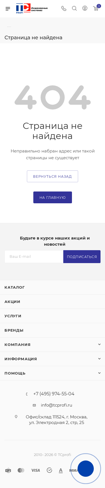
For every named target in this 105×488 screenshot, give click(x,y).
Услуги (13, 316)
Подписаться (82, 257)
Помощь (14, 373)
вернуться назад (52, 176)
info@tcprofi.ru (56, 405)
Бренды (14, 330)
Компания (17, 344)
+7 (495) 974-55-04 (53, 394)
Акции (12, 301)
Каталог (14, 287)
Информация (20, 359)
